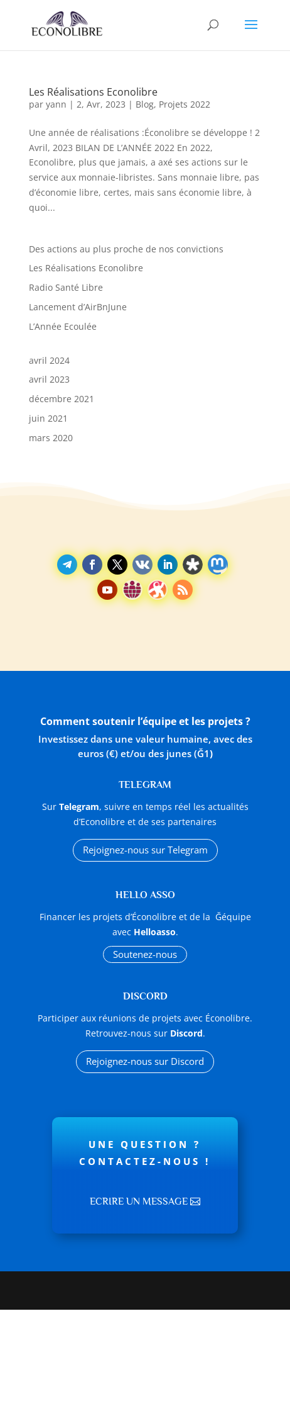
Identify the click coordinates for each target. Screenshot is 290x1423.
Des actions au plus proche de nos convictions (126, 249)
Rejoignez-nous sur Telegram (145, 849)
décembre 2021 (61, 399)
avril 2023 (49, 379)
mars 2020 (51, 438)
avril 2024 (49, 360)
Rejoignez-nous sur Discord (145, 1061)
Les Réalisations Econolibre (93, 92)
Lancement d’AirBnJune (78, 307)
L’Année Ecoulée (63, 326)
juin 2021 (48, 418)
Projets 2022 (184, 104)
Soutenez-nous (145, 954)
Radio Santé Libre (66, 287)
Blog (145, 104)
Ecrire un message (139, 1201)
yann (56, 104)
